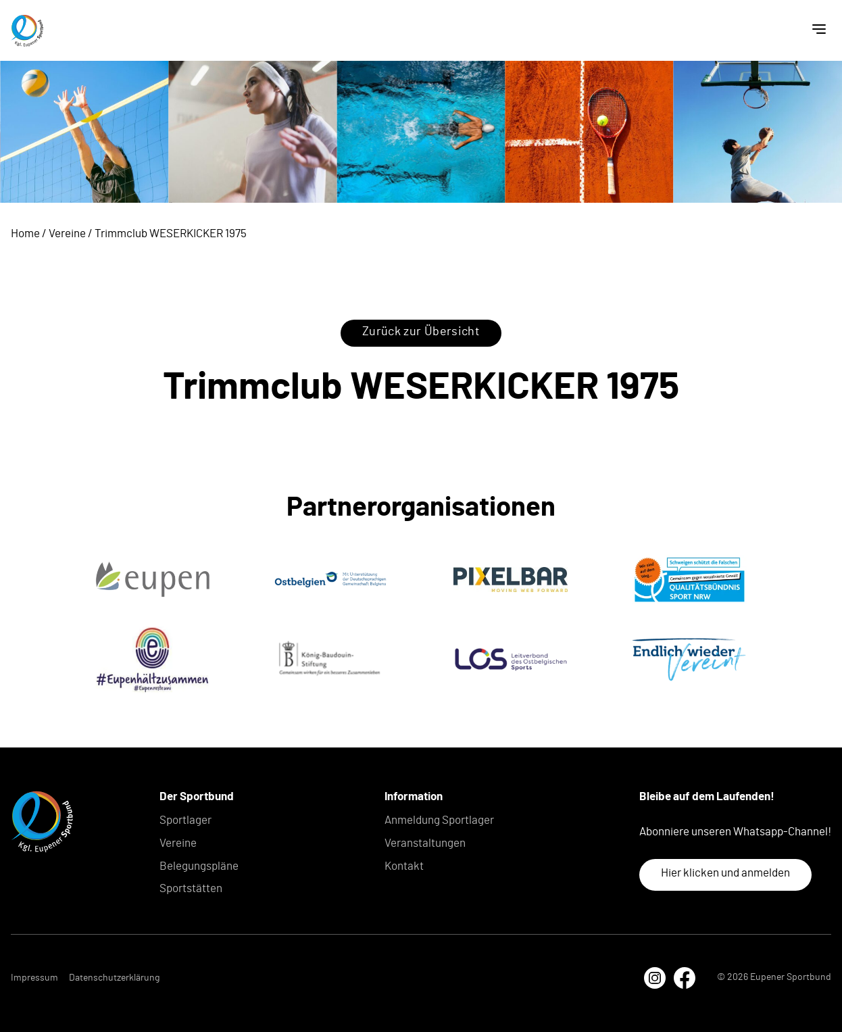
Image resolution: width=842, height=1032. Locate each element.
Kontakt (404, 866)
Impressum (34, 978)
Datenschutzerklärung (114, 978)
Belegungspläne (199, 866)
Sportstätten (190, 888)
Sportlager (185, 820)
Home (25, 233)
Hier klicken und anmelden (725, 873)
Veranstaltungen (425, 843)
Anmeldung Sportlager (439, 820)
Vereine (67, 233)
